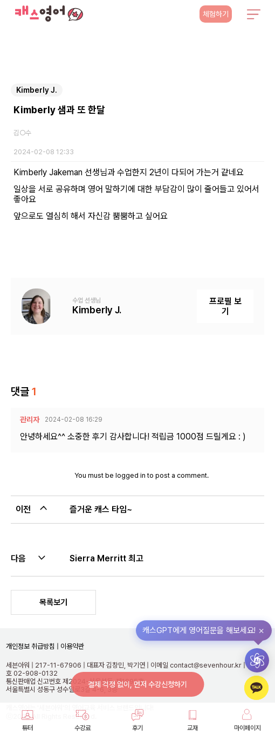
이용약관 (71, 646)
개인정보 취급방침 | (32, 646)
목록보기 (53, 602)
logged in (130, 475)
